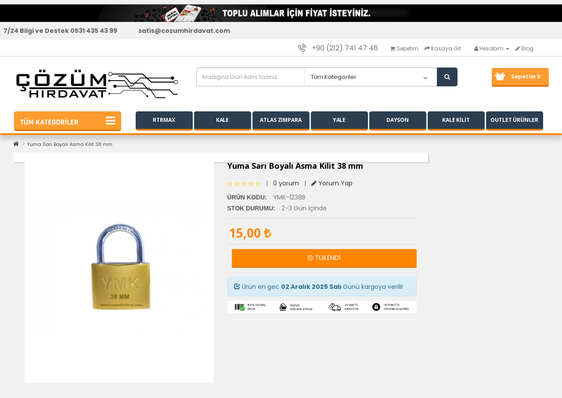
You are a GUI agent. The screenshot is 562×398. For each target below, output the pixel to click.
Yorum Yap (332, 183)
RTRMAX (164, 120)
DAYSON (397, 120)
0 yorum (286, 183)
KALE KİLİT (456, 120)
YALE (339, 120)
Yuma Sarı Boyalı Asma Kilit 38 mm (69, 144)
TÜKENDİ (324, 257)
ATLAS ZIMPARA (281, 120)
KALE (222, 120)
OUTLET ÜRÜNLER (514, 120)
